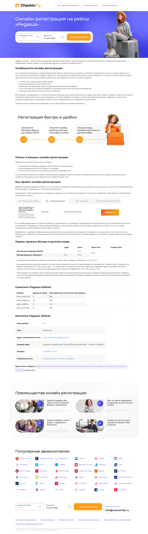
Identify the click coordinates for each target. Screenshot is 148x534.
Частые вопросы (90, 5)
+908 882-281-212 (50, 352)
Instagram (70, 359)
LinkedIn (62, 359)
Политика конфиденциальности (29, 524)
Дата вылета (48, 35)
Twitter (55, 359)
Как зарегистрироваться (68, 5)
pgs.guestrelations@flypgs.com (56, 338)
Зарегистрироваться (79, 37)
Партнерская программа (89, 520)
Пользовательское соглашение (117, 520)
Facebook (47, 359)
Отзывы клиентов (109, 5)
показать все (29, 370)
